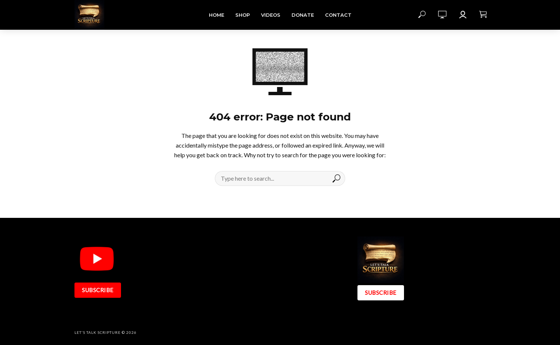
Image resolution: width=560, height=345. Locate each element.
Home (216, 15)
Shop (242, 15)
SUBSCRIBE (98, 290)
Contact (338, 15)
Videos (270, 15)
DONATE (303, 15)
